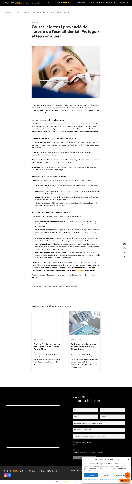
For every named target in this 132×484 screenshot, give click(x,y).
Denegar (106, 475)
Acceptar (91, 475)
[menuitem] (59, 481)
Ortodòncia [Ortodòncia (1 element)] (61, 286)
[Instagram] (5, 475)
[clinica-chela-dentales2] (23, 3)
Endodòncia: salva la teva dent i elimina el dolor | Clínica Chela (83, 346)
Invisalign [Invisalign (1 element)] (55, 286)
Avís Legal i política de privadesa (102, 479)
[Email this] (124, 244)
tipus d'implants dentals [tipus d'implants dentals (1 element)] (71, 286)
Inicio (6, 12)
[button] (128, 459)
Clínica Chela (79, 270)
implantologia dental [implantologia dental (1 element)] (36, 286)
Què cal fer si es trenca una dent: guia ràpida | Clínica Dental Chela (47, 346)
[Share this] (124, 249)
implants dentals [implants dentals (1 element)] (47, 286)
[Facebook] (9, 475)
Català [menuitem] (60, 481)
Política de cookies (88, 479)
